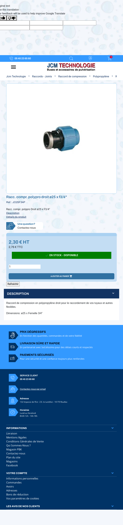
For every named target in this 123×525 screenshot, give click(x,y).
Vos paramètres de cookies (22, 498)
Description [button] (18, 293)
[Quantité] (25, 267)
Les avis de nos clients (23, 506)
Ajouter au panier (61, 276)
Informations (16, 428)
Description (12, 213)
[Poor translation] (12, 17)
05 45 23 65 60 (23, 58)
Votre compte (16, 473)
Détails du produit (16, 217)
